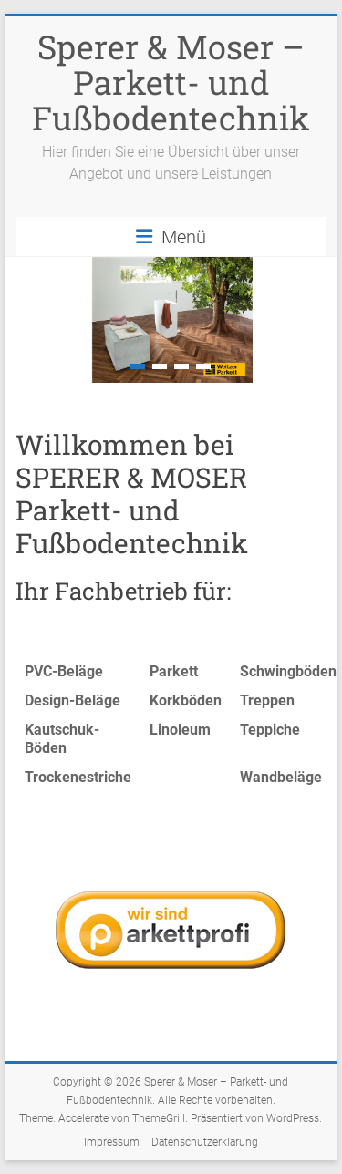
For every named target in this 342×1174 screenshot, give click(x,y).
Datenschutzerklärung (204, 1142)
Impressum (112, 1142)
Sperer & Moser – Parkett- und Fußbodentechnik (171, 82)
